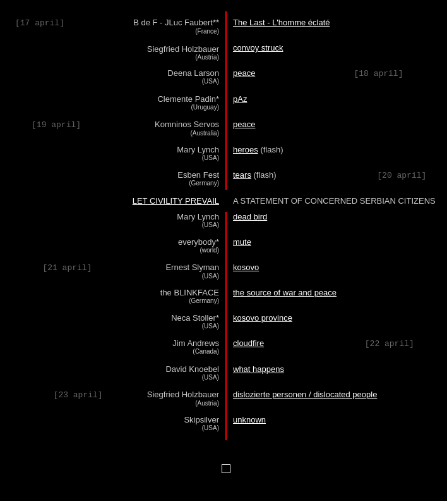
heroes (245, 149)
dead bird (250, 216)
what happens (258, 369)
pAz (240, 99)
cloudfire (248, 343)
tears (242, 175)
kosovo (246, 267)
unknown (249, 419)
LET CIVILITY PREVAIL (176, 201)
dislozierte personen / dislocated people (305, 394)
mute (242, 242)
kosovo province (262, 318)
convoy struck (258, 48)
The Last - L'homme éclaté (281, 22)
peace (244, 73)
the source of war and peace (285, 292)
